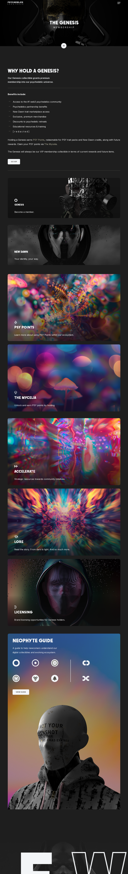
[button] (118, 3)
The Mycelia (50, 144)
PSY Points (38, 139)
